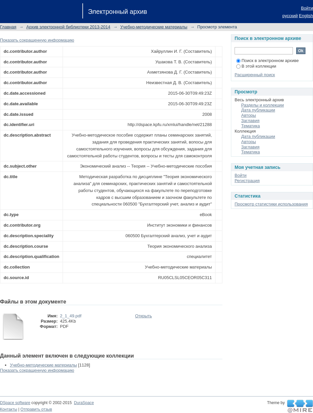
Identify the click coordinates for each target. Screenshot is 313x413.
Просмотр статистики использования (271, 204)
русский (290, 15)
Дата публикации (258, 110)
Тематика (250, 125)
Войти (307, 8)
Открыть (143, 315)
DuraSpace (84, 402)
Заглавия (250, 120)
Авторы (248, 115)
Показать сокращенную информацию (37, 40)
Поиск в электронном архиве (267, 60)
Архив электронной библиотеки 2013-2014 (68, 26)
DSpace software (15, 402)
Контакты (8, 409)
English (306, 15)
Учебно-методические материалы (153, 26)
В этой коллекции (256, 66)
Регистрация (247, 180)
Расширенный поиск (255, 74)
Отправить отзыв (36, 409)
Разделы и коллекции (262, 105)
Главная (8, 26)
